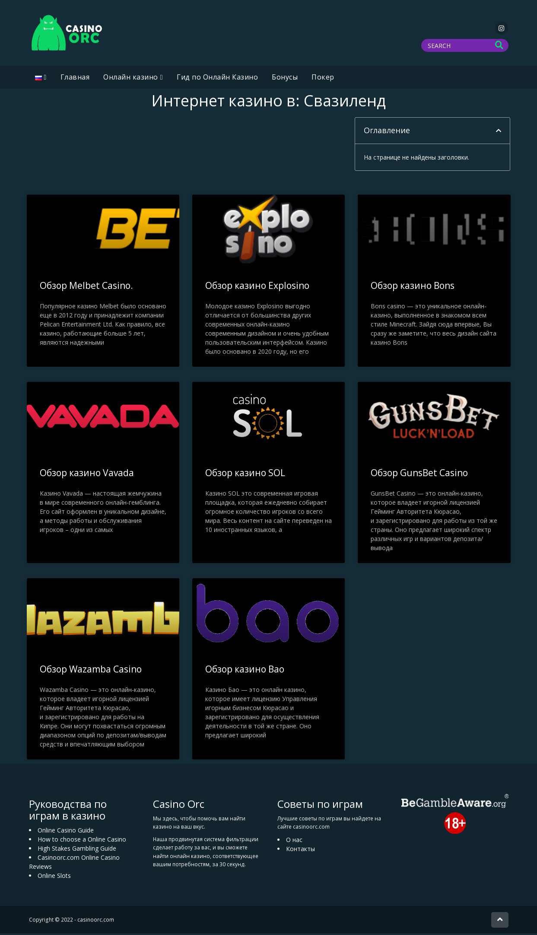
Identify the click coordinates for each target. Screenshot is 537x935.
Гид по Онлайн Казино (217, 78)
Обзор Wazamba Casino (91, 671)
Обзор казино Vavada (87, 474)
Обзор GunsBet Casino (419, 474)
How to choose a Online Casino (82, 841)
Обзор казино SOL (245, 474)
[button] (498, 132)
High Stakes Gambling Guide (77, 850)
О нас (294, 841)
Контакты (300, 850)
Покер (322, 78)
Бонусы (285, 78)
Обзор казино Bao (244, 671)
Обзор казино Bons (412, 287)
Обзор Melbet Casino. (86, 287)
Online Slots (54, 877)
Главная (75, 78)
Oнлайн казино (130, 78)
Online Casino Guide (66, 832)
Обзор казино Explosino (257, 287)
